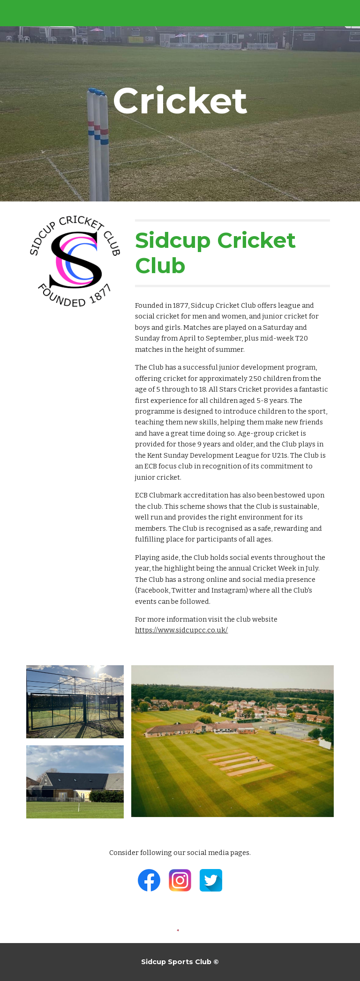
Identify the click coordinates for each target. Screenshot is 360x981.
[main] (180, 101)
